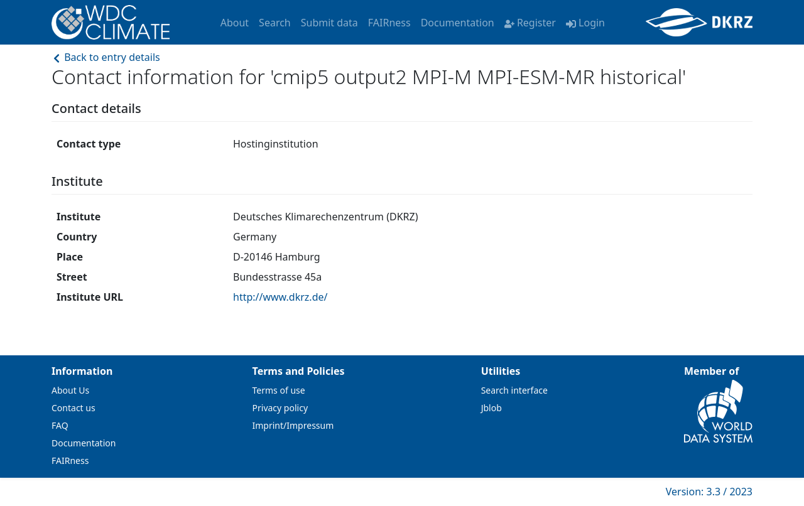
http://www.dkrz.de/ (280, 297)
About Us (70, 390)
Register (530, 23)
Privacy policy (280, 408)
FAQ (60, 425)
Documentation (457, 23)
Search (275, 23)
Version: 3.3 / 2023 (709, 491)
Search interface (514, 390)
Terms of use (279, 390)
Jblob (491, 408)
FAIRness (389, 23)
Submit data (329, 23)
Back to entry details (106, 57)
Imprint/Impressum (293, 425)
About (234, 23)
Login (585, 23)
